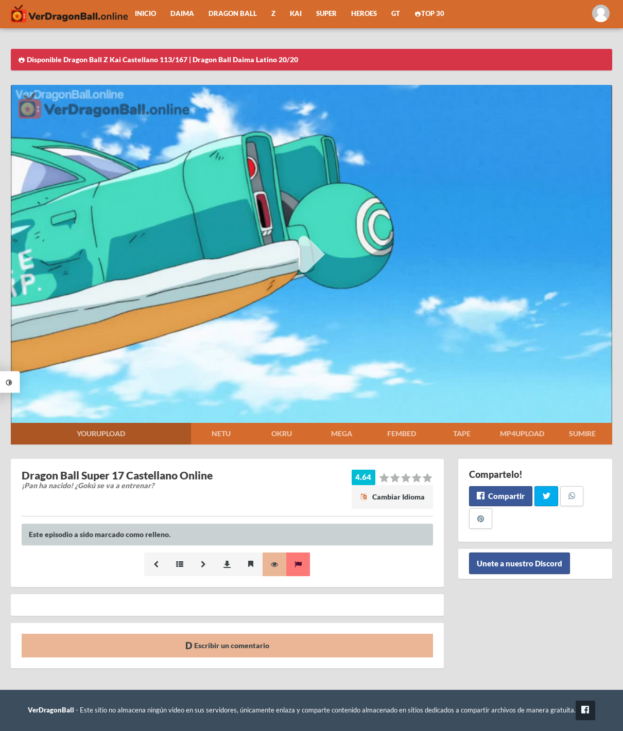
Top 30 (429, 13)
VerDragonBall (51, 710)
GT (395, 13)
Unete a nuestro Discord (519, 563)
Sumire (582, 433)
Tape (462, 433)
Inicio (145, 13)
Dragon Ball (233, 13)
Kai (296, 13)
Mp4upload (522, 433)
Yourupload (101, 433)
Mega (341, 433)
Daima (182, 13)
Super (326, 13)
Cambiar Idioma (392, 496)
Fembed (401, 433)
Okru (281, 433)
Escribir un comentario (227, 645)
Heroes (364, 13)
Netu (221, 433)
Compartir (501, 496)
